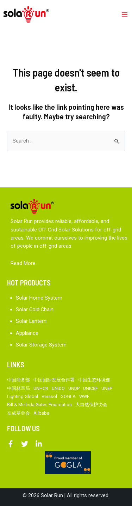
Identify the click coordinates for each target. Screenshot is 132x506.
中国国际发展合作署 (54, 379)
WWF (84, 396)
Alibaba (41, 413)
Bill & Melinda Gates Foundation (39, 404)
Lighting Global (22, 396)
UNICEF (90, 388)
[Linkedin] (38, 443)
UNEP (106, 388)
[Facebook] (10, 443)
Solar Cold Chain (35, 309)
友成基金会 (18, 413)
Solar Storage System (41, 345)
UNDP (74, 388)
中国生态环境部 (94, 379)
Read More (23, 263)
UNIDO (58, 388)
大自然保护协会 (91, 404)
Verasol (49, 396)
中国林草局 (18, 388)
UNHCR (40, 388)
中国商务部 (18, 379)
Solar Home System (39, 298)
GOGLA (68, 396)
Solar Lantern (31, 321)
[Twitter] (24, 443)
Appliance (27, 333)
